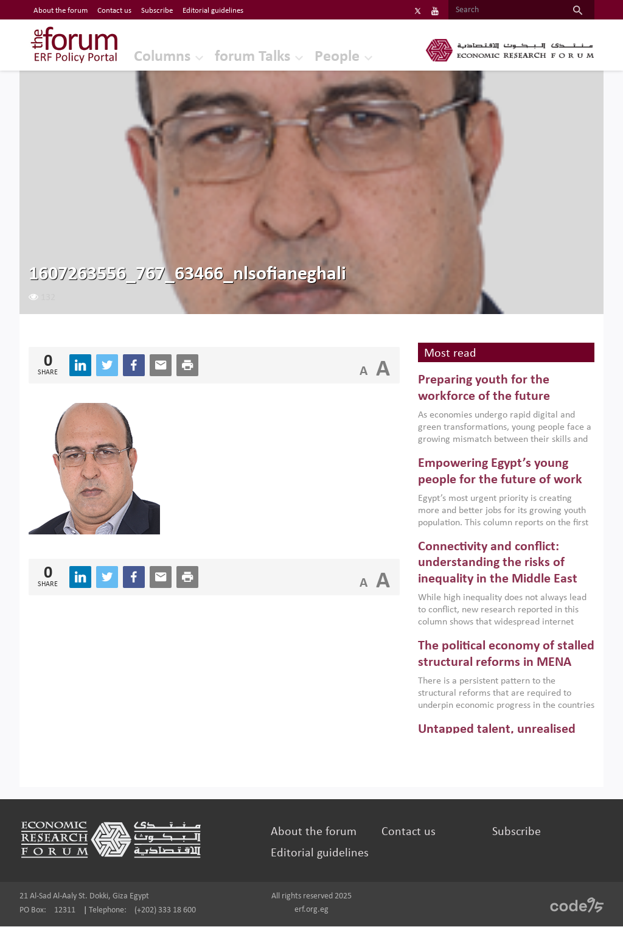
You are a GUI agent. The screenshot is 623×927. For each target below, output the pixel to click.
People (332, 57)
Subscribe (516, 833)
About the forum (314, 833)
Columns (158, 57)
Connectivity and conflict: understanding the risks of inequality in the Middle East (497, 563)
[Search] (504, 10)
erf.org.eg (311, 910)
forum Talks (248, 57)
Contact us (408, 833)
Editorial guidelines (320, 854)
